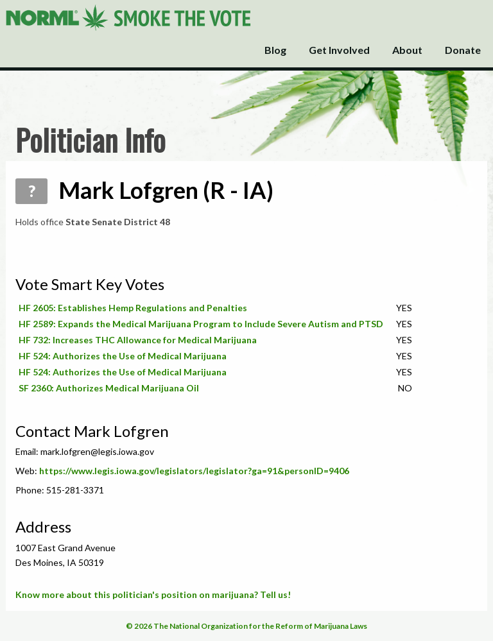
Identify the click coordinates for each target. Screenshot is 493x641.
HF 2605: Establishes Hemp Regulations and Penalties (133, 307)
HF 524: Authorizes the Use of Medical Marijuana (123, 355)
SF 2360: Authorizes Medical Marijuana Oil (109, 387)
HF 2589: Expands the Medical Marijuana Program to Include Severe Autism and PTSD (201, 323)
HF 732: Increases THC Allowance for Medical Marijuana (138, 339)
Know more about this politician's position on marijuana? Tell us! (153, 594)
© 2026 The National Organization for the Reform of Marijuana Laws (246, 626)
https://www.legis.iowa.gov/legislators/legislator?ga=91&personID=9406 (194, 470)
